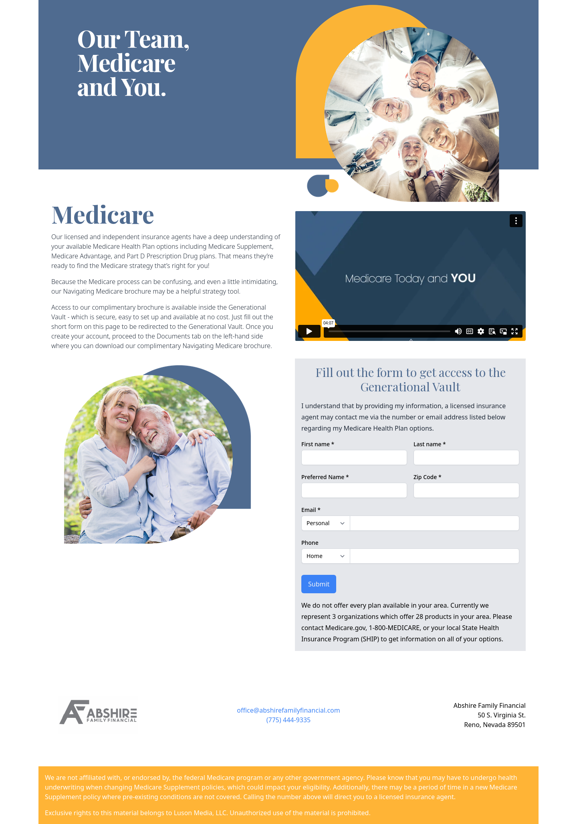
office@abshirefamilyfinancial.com (288, 710)
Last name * (430, 444)
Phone (310, 542)
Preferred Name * (325, 477)
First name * (317, 444)
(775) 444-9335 (288, 719)
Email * (311, 510)
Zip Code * (428, 477)
